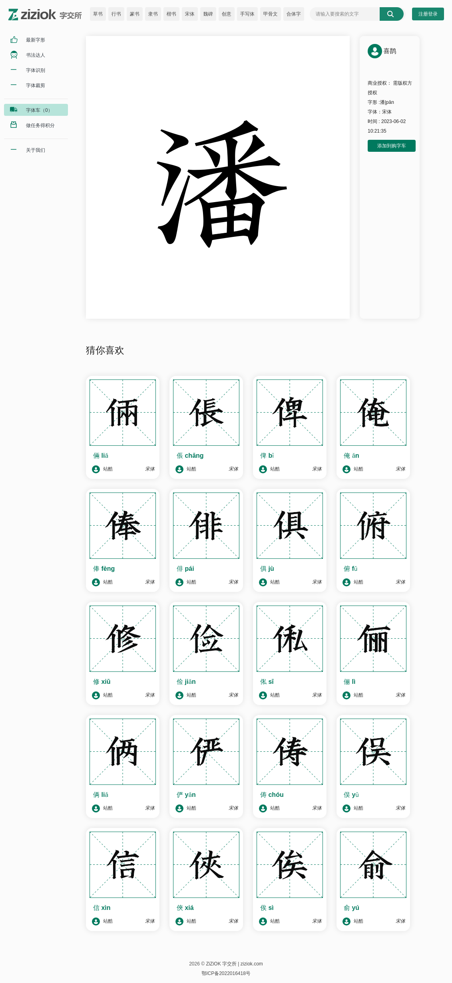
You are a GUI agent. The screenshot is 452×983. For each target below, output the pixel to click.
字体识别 (35, 70)
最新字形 (35, 40)
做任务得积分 (40, 125)
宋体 (190, 14)
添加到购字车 (391, 146)
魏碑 (208, 14)
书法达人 (35, 55)
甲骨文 (270, 14)
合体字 (294, 14)
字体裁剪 (35, 85)
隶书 (153, 14)
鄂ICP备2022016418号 (226, 973)
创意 (226, 14)
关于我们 (35, 150)
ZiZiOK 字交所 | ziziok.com (234, 964)
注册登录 (428, 14)
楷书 (171, 14)
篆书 (134, 14)
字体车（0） (39, 110)
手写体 (247, 14)
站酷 (102, 469)
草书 (98, 14)
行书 (116, 14)
